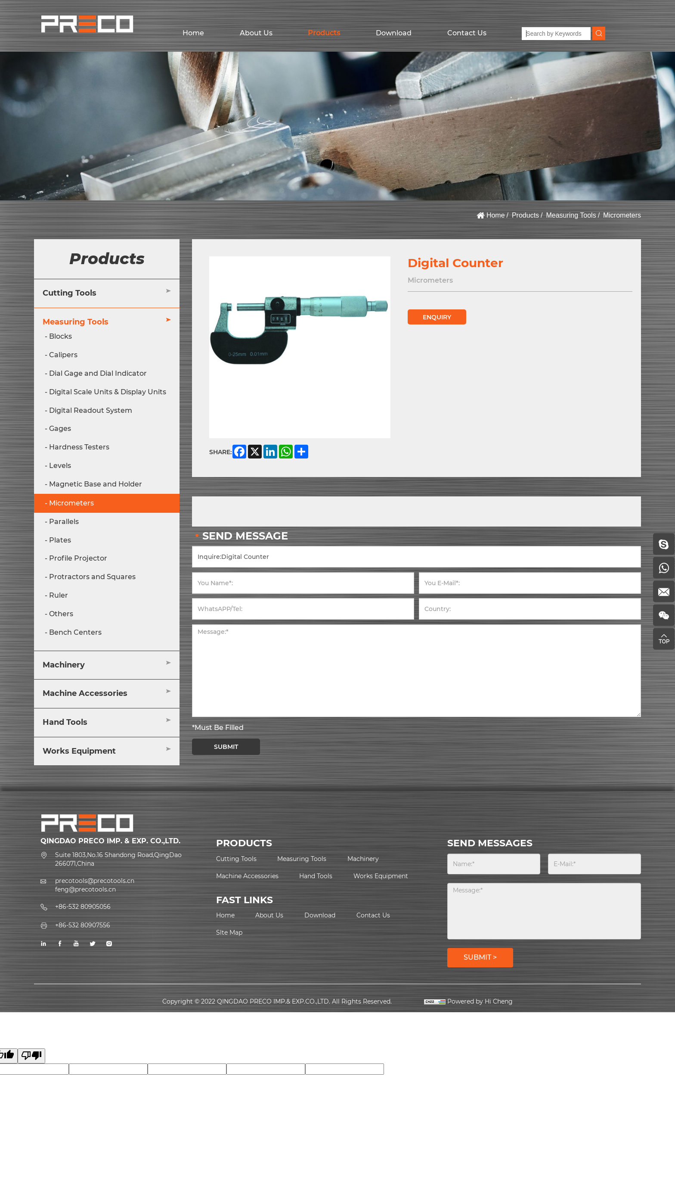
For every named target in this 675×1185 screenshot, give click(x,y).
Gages (60, 428)
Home (193, 33)
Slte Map (229, 932)
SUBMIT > (480, 957)
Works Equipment (79, 751)
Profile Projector (78, 558)
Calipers (63, 355)
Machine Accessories (85, 693)
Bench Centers (75, 632)
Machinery (64, 665)
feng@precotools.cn (85, 889)
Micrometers (622, 215)
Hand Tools (65, 722)
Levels (60, 466)
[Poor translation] (31, 1055)
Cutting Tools (69, 293)
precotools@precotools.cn (94, 881)
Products (324, 33)
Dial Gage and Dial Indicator (98, 373)
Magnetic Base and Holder (95, 484)
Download (394, 33)
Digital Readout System (90, 410)
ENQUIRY (437, 317)
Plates (60, 540)
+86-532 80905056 (83, 907)
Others (61, 614)
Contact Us (466, 33)
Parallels (64, 522)
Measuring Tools (571, 215)
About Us (256, 33)
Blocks (60, 336)
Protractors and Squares (92, 577)
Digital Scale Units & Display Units (107, 392)
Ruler (58, 595)
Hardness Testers (79, 447)
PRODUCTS (244, 843)
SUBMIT (226, 747)
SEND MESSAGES (490, 843)
